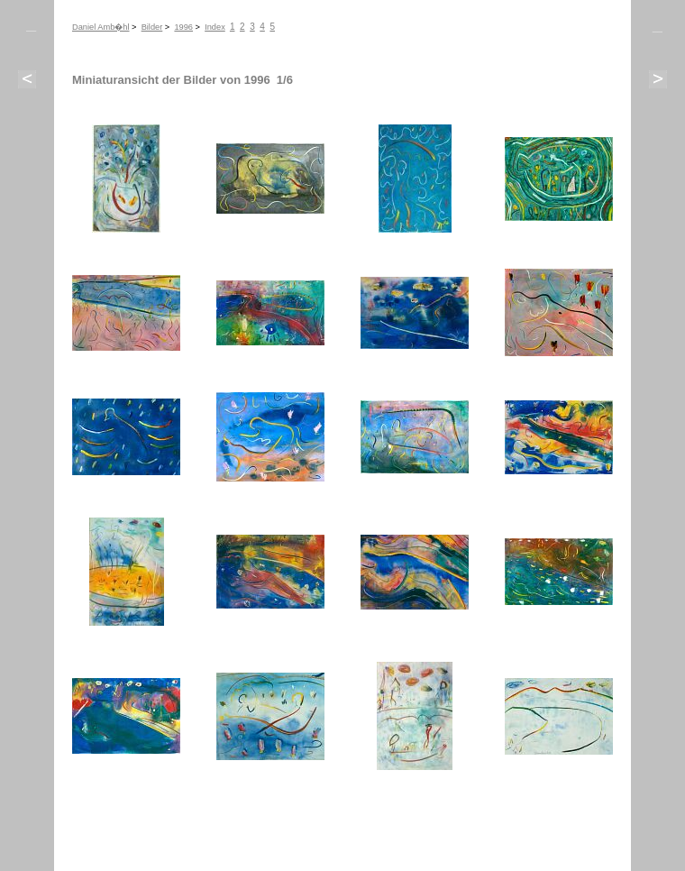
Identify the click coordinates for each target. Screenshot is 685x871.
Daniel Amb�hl (101, 27)
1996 (183, 27)
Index (215, 27)
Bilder (152, 27)
